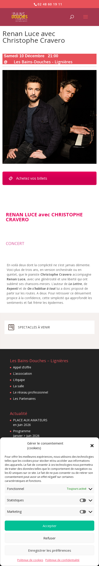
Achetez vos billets (27, 178)
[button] (92, 445)
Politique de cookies (30, 560)
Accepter (50, 525)
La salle (18, 386)
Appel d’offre (22, 367)
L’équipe (19, 380)
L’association (22, 373)
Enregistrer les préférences (49, 550)
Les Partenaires (24, 398)
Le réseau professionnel (30, 392)
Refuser (49, 538)
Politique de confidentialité (62, 560)
